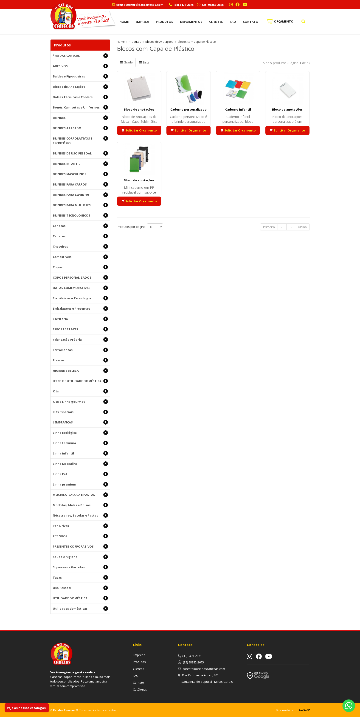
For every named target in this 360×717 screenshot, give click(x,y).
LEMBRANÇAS (80, 422)
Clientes (216, 22)
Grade (126, 62)
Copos (80, 267)
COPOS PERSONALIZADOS (80, 277)
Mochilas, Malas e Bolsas (80, 505)
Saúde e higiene (80, 556)
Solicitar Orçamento (139, 130)
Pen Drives (80, 525)
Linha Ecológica (80, 432)
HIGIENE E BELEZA (80, 370)
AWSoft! (304, 710)
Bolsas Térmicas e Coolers (80, 97)
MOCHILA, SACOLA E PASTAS (80, 494)
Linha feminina (80, 443)
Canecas (80, 225)
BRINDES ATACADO (80, 128)
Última (302, 227)
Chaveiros (80, 246)
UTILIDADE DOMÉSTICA (80, 598)
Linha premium (80, 484)
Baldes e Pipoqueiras (80, 76)
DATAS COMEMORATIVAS (80, 288)
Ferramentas (80, 350)
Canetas (80, 236)
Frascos (80, 360)
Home (124, 22)
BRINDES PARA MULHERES (80, 205)
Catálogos (140, 689)
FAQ (233, 22)
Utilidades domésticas (80, 608)
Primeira (269, 227)
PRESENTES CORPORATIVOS (80, 546)
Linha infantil (80, 453)
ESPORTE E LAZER (80, 329)
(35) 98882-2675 (212, 5)
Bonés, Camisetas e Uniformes (80, 107)
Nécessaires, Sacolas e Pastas (80, 515)
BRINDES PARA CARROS (80, 184)
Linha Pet (80, 474)
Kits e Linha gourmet (80, 401)
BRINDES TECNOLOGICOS (80, 215)
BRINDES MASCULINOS (80, 174)
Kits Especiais (80, 412)
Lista (144, 62)
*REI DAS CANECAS (80, 55)
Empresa (142, 22)
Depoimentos (191, 22)
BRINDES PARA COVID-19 (80, 194)
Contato (250, 22)
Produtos (164, 22)
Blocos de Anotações (80, 86)
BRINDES (80, 117)
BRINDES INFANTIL (80, 163)
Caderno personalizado (188, 109)
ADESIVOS (80, 66)
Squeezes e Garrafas (80, 567)
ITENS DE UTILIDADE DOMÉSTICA (80, 381)
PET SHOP (80, 536)
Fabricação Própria (80, 339)
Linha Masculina (80, 463)
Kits (80, 391)
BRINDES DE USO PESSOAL (80, 153)
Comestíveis (80, 256)
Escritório (80, 319)
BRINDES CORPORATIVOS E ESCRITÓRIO (80, 140)
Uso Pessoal (80, 588)
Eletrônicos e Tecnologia (80, 298)
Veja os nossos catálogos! (27, 708)
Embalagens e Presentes (80, 308)
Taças (80, 577)
